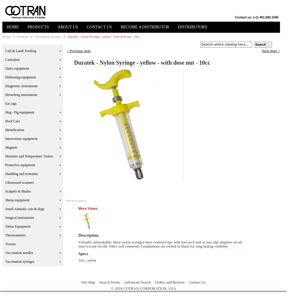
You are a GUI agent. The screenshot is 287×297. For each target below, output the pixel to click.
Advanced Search (137, 282)
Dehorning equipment (20, 77)
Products (23, 36)
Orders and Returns (169, 282)
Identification (14, 130)
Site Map (88, 282)
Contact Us (197, 282)
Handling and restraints (21, 174)
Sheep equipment (17, 200)
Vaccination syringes (48, 36)
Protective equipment (20, 165)
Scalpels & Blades (18, 191)
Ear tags (11, 104)
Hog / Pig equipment (19, 112)
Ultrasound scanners (19, 183)
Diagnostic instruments (21, 86)
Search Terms (109, 282)
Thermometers (15, 235)
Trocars (10, 244)
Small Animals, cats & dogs (24, 209)
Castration (12, 60)
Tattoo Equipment (17, 226)
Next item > (271, 51)
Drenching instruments (21, 95)
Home (7, 36)
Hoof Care (12, 121)
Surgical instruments (19, 218)
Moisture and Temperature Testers (29, 156)
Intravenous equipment (21, 139)
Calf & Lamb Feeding (20, 51)
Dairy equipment (17, 68)
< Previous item (79, 51)
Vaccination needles (19, 253)
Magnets (11, 147)
